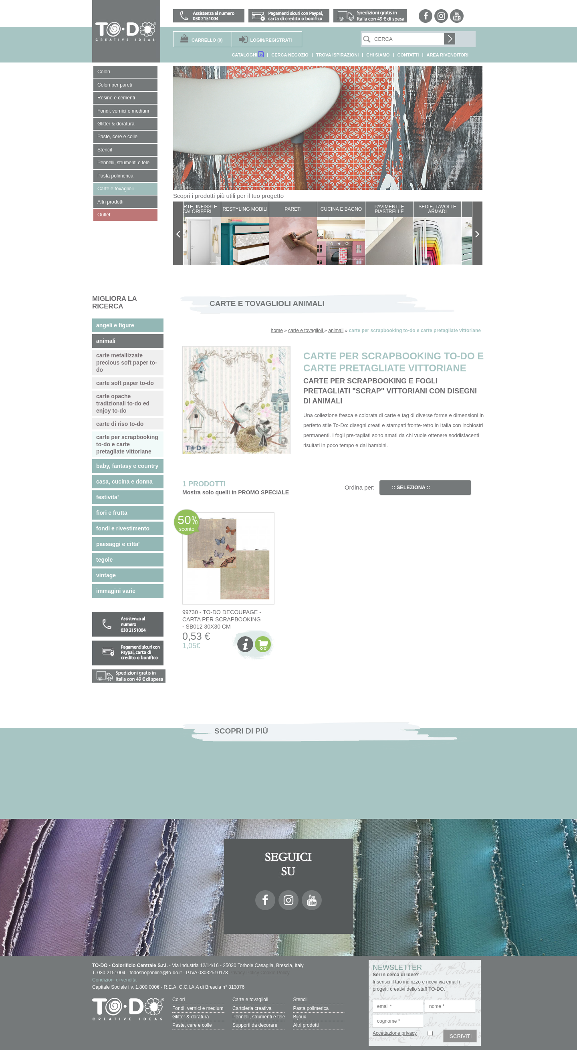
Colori (178, 999)
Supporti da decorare (254, 1025)
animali (335, 330)
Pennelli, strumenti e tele (258, 1016)
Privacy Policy (244, 972)
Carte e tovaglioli (250, 999)
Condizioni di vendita (114, 980)
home (277, 330)
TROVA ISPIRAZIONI (337, 54)
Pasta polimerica (311, 1008)
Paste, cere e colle (192, 1025)
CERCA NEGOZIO (290, 54)
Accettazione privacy (395, 1033)
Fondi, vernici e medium (197, 1008)
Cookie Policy (275, 972)
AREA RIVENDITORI (447, 54)
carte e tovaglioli (306, 330)
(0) (207, 40)
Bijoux (299, 1016)
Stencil (300, 999)
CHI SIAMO (377, 54)
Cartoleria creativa (251, 1008)
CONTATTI (408, 54)
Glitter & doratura (190, 1016)
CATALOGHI (248, 54)
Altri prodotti (306, 1025)
